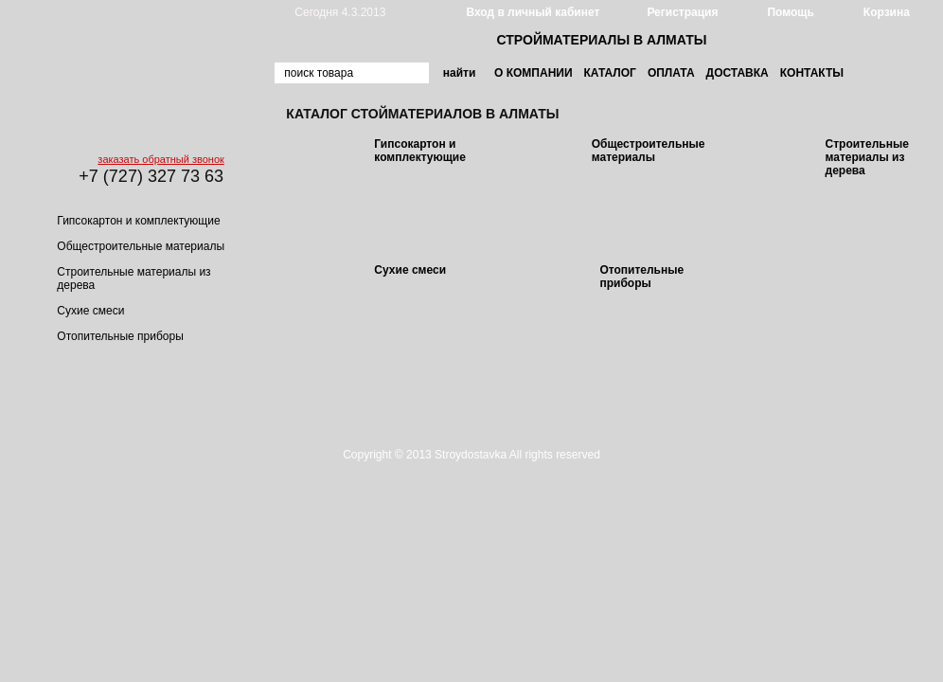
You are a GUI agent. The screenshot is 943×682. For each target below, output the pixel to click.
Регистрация (682, 12)
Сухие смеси (90, 310)
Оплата (671, 73)
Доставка (737, 73)
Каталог (610, 73)
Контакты (812, 73)
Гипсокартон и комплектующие (138, 220)
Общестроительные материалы (140, 246)
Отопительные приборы (120, 336)
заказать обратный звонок (160, 159)
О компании (533, 73)
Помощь (790, 12)
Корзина (886, 12)
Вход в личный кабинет (532, 12)
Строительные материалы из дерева (867, 157)
